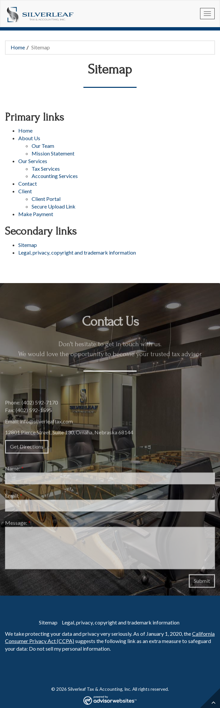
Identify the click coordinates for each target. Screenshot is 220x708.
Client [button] (25, 191)
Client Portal (46, 199)
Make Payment (35, 214)
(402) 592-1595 (34, 412)
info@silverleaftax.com (46, 423)
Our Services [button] (32, 161)
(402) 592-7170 (40, 404)
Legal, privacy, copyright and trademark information (77, 252)
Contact (27, 183)
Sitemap (27, 245)
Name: (14, 470)
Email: (13, 498)
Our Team (43, 146)
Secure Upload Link (53, 206)
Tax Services (46, 168)
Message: (18, 524)
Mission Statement (53, 153)
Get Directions (27, 448)
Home (18, 47)
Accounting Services (55, 176)
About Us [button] (29, 138)
